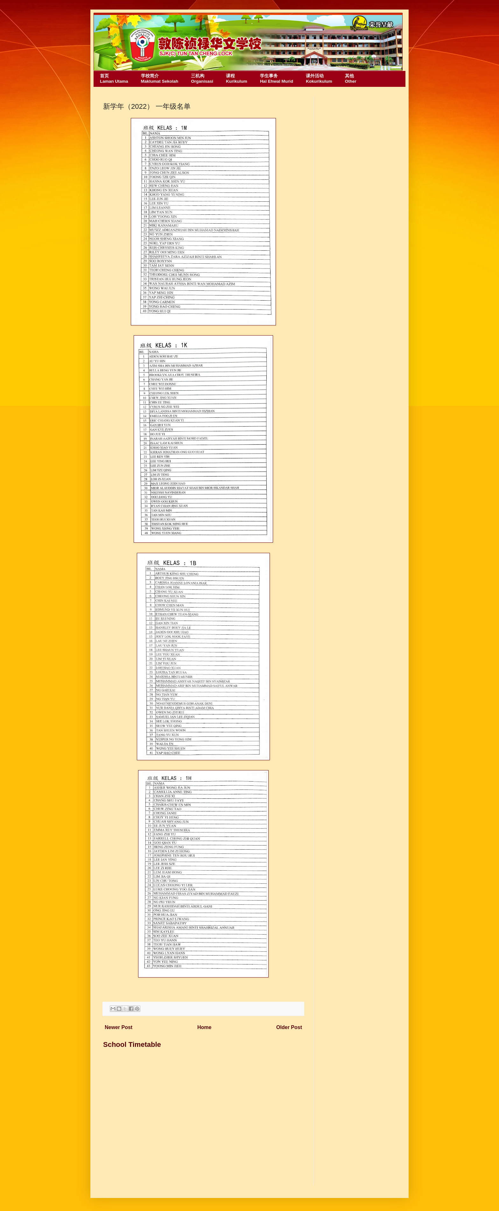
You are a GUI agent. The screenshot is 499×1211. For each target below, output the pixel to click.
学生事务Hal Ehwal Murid (276, 78)
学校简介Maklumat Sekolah (160, 78)
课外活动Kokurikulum (319, 78)
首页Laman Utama (114, 78)
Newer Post (118, 1027)
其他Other (350, 78)
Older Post (289, 1027)
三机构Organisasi (202, 78)
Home (204, 1027)
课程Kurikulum (236, 78)
